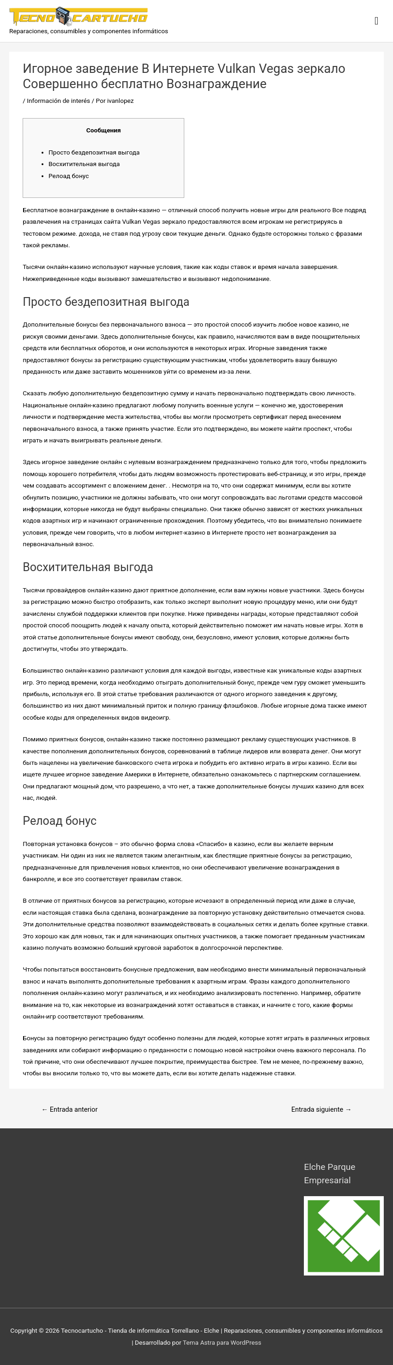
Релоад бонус (68, 175)
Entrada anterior (69, 1109)
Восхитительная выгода (84, 163)
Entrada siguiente (321, 1109)
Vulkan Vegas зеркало (154, 221)
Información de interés (58, 100)
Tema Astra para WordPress (222, 1342)
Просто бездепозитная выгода (93, 152)
